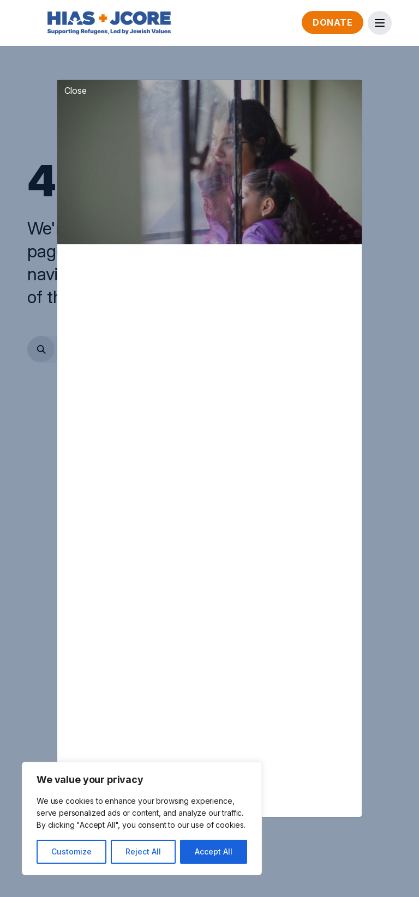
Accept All (213, 851)
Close (75, 72)
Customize (71, 851)
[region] (142, 818)
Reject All (143, 851)
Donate (332, 22)
